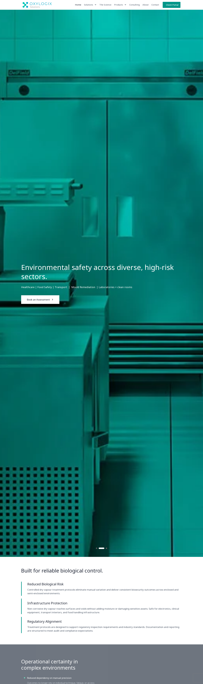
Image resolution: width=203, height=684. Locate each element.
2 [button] (101, 548)
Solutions (90, 4)
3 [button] (106, 548)
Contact (155, 4)
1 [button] (96, 548)
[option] (101, 283)
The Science (105, 4)
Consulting (134, 4)
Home (78, 4)
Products (120, 4)
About (146, 4)
